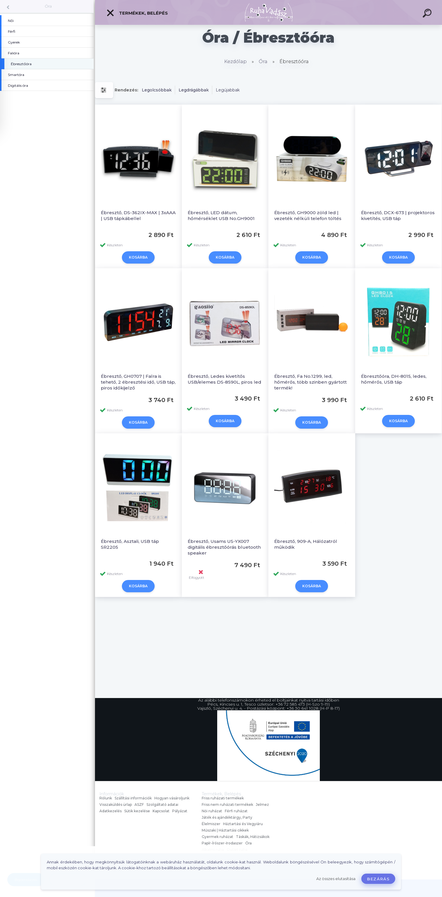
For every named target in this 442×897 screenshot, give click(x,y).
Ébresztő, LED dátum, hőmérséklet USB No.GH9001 (221, 215)
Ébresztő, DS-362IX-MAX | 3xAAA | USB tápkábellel (138, 215)
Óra (48, 6)
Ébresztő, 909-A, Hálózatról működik (305, 544)
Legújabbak (228, 90)
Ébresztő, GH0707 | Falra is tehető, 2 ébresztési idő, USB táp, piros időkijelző (138, 382)
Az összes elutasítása (335, 879)
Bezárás (378, 879)
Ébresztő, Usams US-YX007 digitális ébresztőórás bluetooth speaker (224, 547)
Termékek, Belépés (137, 12)
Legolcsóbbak (157, 90)
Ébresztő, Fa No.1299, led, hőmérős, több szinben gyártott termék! (310, 382)
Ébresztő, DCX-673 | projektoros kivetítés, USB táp (398, 215)
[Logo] (268, 12)
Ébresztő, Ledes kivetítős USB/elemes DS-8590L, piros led (224, 379)
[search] (428, 14)
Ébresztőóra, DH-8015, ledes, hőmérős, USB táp (394, 379)
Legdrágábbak (194, 90)
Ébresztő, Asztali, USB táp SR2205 (130, 544)
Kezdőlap (235, 61)
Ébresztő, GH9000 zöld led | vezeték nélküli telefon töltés (307, 215)
